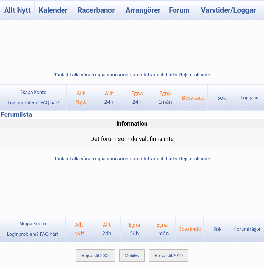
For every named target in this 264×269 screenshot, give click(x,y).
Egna (137, 97)
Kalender (53, 10)
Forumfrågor (247, 229)
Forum (179, 10)
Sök (221, 97)
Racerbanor (96, 10)
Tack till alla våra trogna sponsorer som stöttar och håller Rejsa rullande (132, 75)
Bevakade (193, 97)
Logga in (249, 97)
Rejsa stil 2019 (168, 255)
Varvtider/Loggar (228, 10)
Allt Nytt (17, 10)
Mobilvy (132, 255)
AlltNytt (81, 97)
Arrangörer (143, 10)
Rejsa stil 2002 (95, 255)
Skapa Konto (34, 92)
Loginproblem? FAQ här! (33, 103)
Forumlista (16, 114)
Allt (109, 97)
